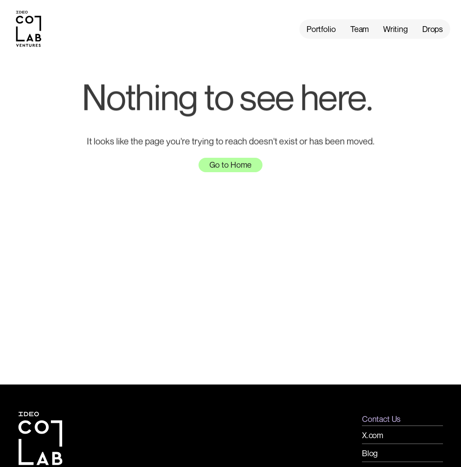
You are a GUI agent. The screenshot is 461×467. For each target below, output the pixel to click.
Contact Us (381, 419)
